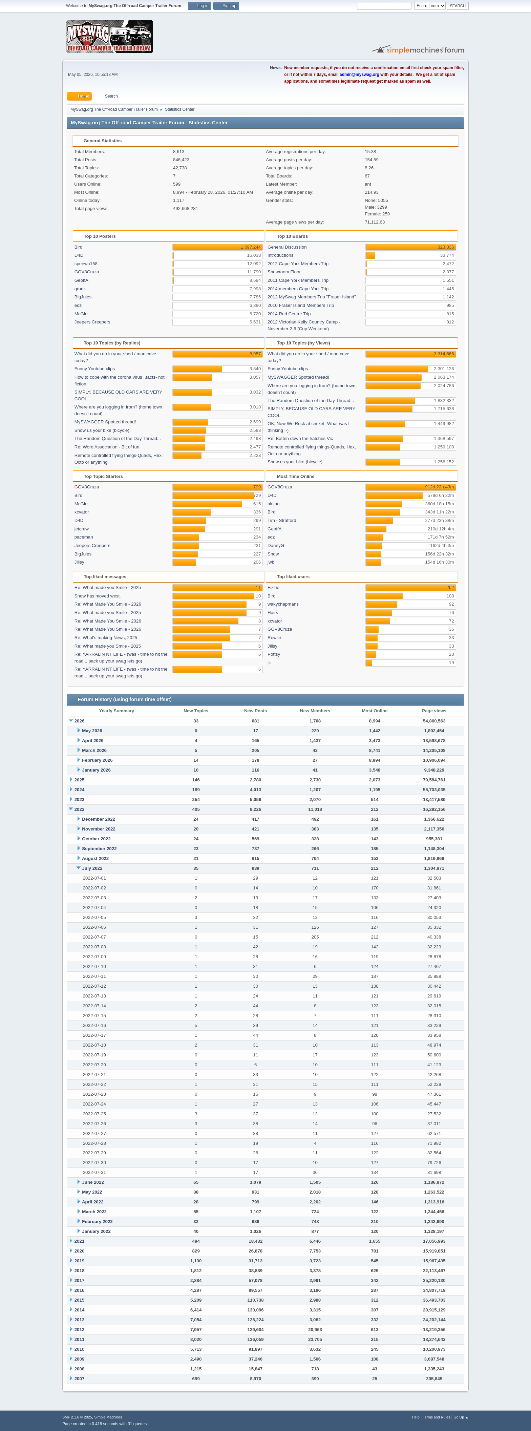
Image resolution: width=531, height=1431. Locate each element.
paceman (84, 537)
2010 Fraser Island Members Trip (301, 305)
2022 (80, 809)
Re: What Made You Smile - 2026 (108, 604)
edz (78, 305)
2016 (80, 1290)
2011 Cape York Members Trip (298, 280)
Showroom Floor (284, 271)
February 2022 (97, 1221)
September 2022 (99, 848)
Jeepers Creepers (92, 321)
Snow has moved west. (98, 595)
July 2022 (92, 868)
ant (368, 184)
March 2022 (94, 1211)
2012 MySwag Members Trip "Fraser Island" (312, 296)
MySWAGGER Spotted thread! (105, 421)
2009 (80, 1359)
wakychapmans (283, 604)
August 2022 (95, 858)
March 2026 (94, 750)
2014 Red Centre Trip (289, 313)
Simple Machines (108, 1417)
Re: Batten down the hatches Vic (300, 438)
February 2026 (97, 760)
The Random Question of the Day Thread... (118, 438)
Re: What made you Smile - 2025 (108, 587)
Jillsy (79, 562)
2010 (80, 1349)
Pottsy (274, 654)
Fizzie (273, 587)
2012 (80, 1329)
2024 (80, 789)
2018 (80, 1270)
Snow (273, 553)
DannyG (276, 545)
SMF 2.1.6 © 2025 (77, 1417)
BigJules (83, 296)
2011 (80, 1339)
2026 (80, 720)
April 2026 (93, 740)
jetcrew (82, 528)
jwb (271, 562)
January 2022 (96, 1231)
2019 (80, 1260)
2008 (80, 1368)
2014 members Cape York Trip (298, 288)
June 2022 (93, 1182)
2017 (80, 1280)
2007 (80, 1378)
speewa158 (86, 263)
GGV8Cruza (87, 271)
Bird (79, 247)
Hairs (273, 612)
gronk (80, 288)
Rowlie (274, 637)
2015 (80, 1300)
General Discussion (287, 247)
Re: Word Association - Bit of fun (107, 446)
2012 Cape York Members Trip (298, 263)
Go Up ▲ (461, 1417)
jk (269, 662)
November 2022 (98, 829)
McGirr (81, 313)
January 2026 (96, 770)
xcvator (82, 511)
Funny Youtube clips (95, 368)
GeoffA (81, 280)
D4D (79, 255)
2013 (80, 1319)
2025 (80, 779)
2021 (80, 1241)
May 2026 (92, 730)
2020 (80, 1251)
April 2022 (93, 1201)
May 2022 (92, 1192)
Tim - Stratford (282, 520)
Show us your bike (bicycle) (102, 430)
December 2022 (98, 819)
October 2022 (96, 838)
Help (416, 1417)
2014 (80, 1309)
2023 (80, 799)
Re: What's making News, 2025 (106, 637)
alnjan (274, 503)
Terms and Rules (436, 1417)
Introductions (280, 255)
